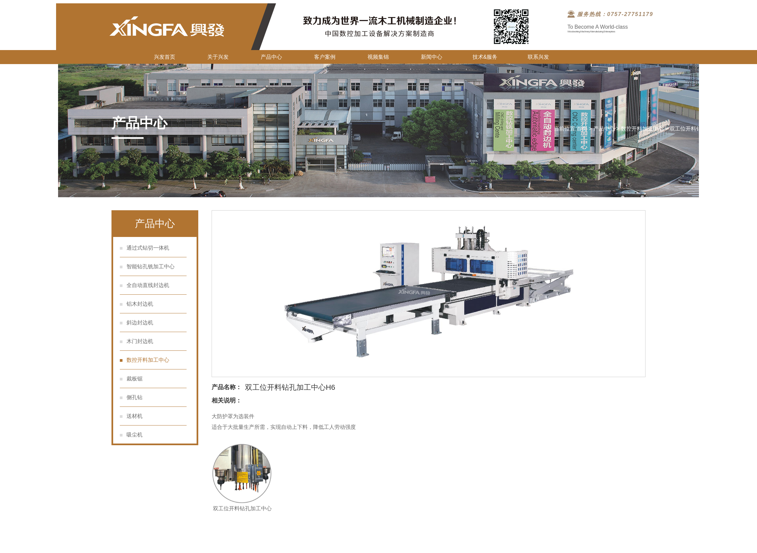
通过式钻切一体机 (148, 248)
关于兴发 (218, 57)
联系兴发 (538, 57)
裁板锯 (135, 378)
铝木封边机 (140, 304)
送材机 (135, 416)
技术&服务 (485, 57)
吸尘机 (135, 435)
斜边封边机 (140, 322)
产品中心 (271, 57)
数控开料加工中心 (642, 128)
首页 (581, 128)
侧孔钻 (135, 397)
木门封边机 (140, 341)
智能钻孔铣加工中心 (151, 266)
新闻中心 (431, 57)
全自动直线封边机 (148, 285)
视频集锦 (378, 57)
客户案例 (324, 57)
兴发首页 (164, 57)
